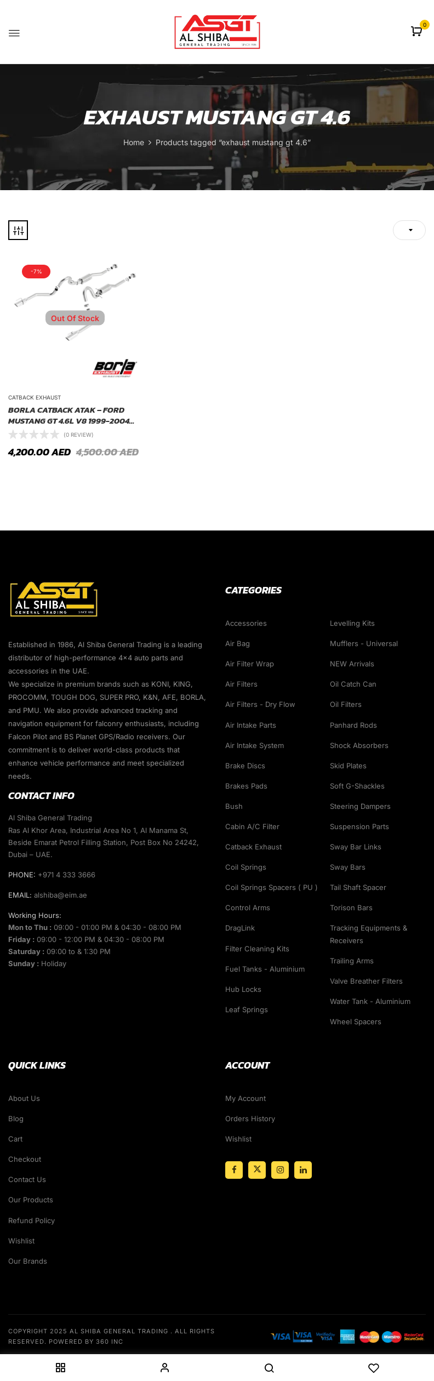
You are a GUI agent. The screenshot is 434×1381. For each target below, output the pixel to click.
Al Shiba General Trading (119, 1331)
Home (133, 142)
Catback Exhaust (34, 397)
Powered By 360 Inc (86, 1341)
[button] (418, 32)
